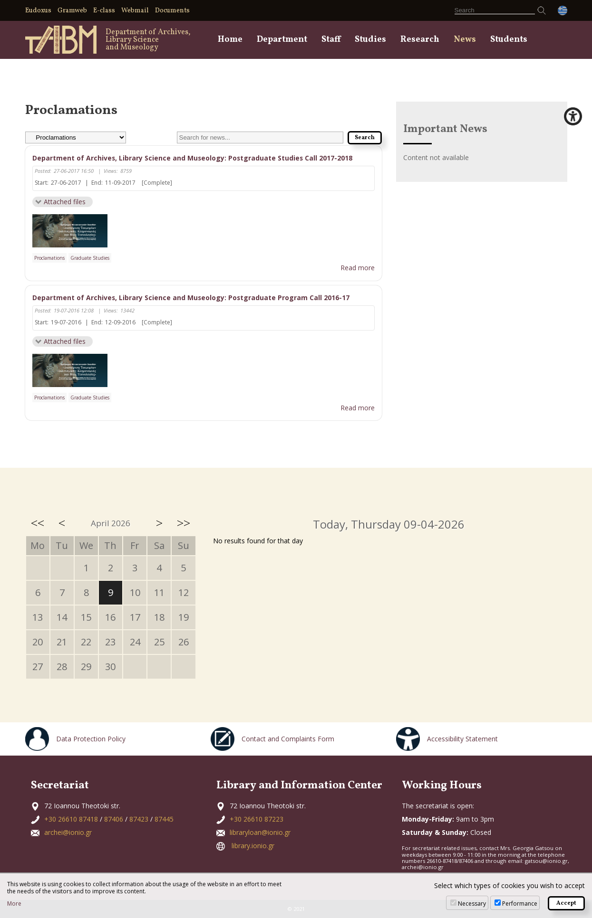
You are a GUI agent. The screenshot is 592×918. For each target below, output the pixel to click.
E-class (104, 10)
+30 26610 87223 (256, 819)
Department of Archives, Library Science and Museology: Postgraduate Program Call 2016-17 (191, 297)
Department (282, 40)
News (465, 40)
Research (419, 40)
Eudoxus (38, 10)
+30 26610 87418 (71, 819)
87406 (113, 819)
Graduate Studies (89, 258)
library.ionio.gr (253, 846)
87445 (164, 819)
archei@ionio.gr (68, 832)
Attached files (65, 201)
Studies (370, 40)
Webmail (135, 10)
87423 (138, 819)
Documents (172, 10)
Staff (330, 40)
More (14, 904)
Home (230, 40)
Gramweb (72, 10)
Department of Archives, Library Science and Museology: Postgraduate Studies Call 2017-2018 (193, 157)
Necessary (472, 903)
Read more (357, 268)
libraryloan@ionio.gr (260, 832)
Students (508, 40)
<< (37, 523)
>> (183, 523)
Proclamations (49, 258)
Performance (519, 903)
